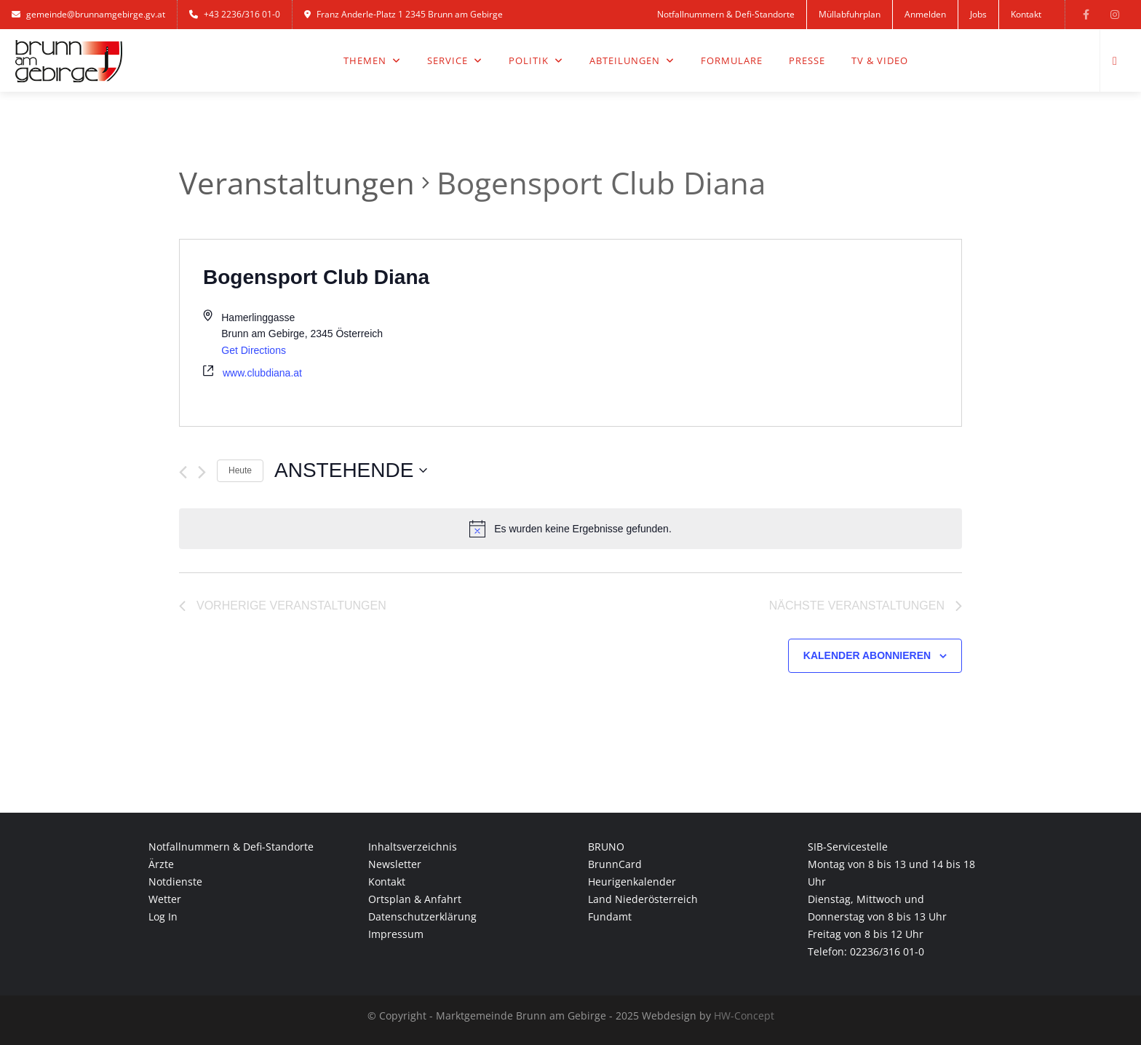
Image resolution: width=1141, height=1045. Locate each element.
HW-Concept (744, 1015)
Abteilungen (632, 60)
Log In (163, 916)
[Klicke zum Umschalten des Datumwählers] (350, 470)
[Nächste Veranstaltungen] (202, 472)
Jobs (978, 14)
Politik (536, 60)
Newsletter (394, 864)
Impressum (396, 934)
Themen (372, 60)
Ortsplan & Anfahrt (414, 899)
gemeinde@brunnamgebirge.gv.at (88, 14)
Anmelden (925, 14)
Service (454, 60)
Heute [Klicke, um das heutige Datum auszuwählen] (240, 470)
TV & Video (879, 60)
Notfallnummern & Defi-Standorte (726, 14)
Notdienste (175, 881)
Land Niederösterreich (643, 899)
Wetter (164, 899)
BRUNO (606, 846)
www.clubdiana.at (262, 373)
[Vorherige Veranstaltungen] (183, 472)
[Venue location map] (765, 333)
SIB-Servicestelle (848, 846)
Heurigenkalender (632, 881)
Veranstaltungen (297, 182)
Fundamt (610, 916)
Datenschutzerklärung (422, 916)
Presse (807, 60)
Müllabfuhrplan (849, 14)
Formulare (732, 60)
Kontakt (1026, 14)
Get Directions (253, 350)
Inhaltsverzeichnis (412, 846)
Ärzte (161, 864)
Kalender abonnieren (867, 655)
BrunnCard (615, 864)
